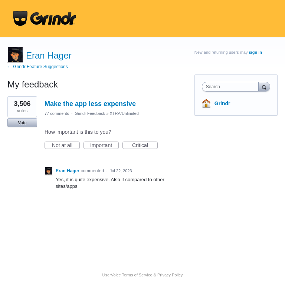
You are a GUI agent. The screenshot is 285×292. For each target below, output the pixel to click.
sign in (255, 52)
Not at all (66, 145)
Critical (145, 145)
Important (104, 145)
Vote (22, 122)
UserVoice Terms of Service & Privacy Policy (142, 275)
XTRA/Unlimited (124, 113)
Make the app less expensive (90, 103)
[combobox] (232, 86)
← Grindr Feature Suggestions (37, 66)
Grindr (222, 103)
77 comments (57, 113)
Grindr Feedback (90, 113)
